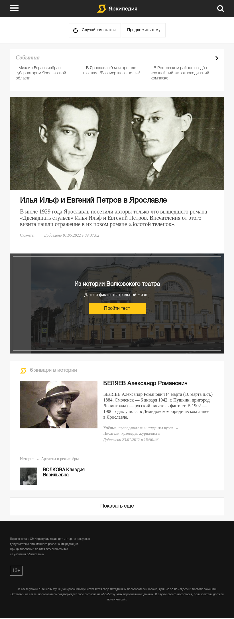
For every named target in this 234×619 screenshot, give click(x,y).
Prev (206, 58)
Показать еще (117, 506)
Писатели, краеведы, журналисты (131, 433)
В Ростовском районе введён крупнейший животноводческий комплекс (180, 73)
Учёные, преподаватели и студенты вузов (138, 428)
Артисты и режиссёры (60, 459)
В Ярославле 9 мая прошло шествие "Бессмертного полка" (111, 70)
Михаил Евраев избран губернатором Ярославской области (41, 73)
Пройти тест (117, 309)
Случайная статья (99, 30)
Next (216, 58)
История (27, 459)
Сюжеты (27, 235)
